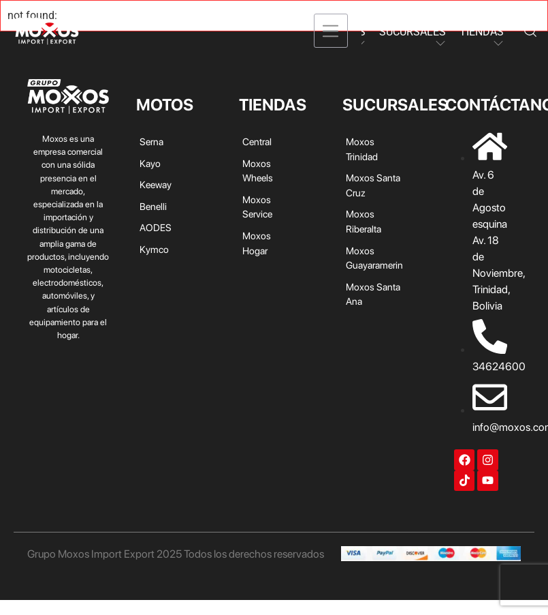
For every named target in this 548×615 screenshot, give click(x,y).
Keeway (156, 184)
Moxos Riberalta (363, 221)
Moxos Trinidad (362, 149)
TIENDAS (482, 31)
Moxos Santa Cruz (373, 185)
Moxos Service (257, 207)
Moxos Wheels (257, 171)
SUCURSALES (412, 31)
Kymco (154, 249)
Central (257, 141)
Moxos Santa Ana (373, 294)
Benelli (153, 206)
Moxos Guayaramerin (374, 258)
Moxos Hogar (256, 243)
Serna (151, 141)
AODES (156, 227)
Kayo (150, 163)
